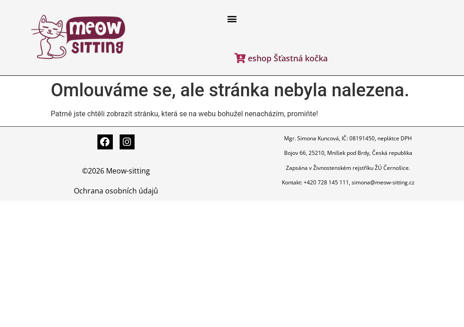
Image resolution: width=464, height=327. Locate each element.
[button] (231, 18)
